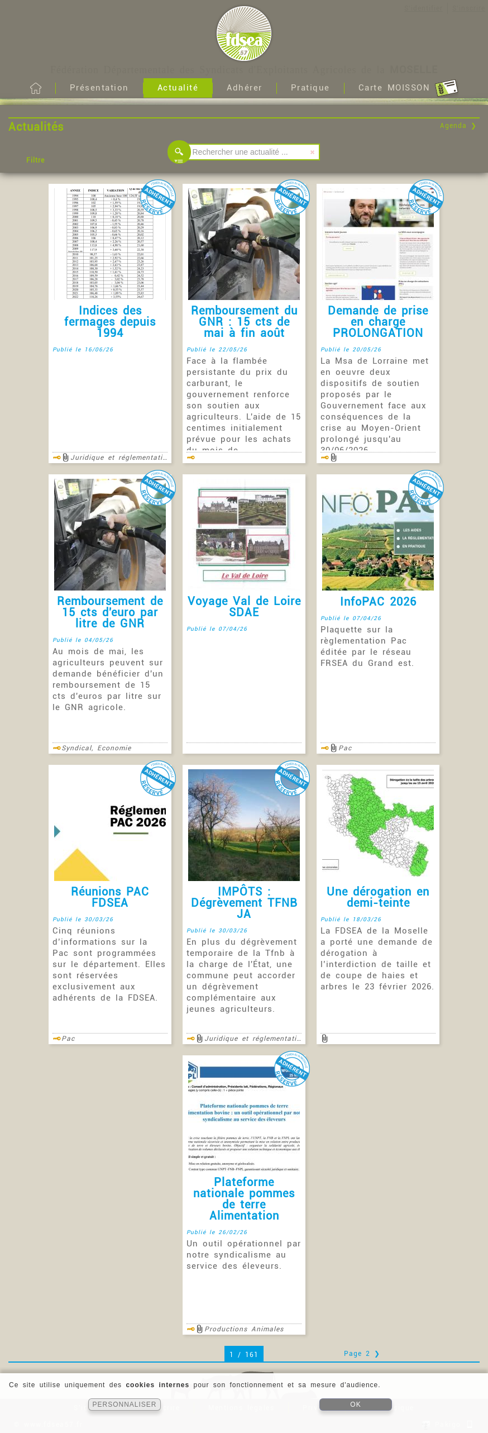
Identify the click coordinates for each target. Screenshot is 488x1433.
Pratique (310, 88)
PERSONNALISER (124, 1404)
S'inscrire (468, 8)
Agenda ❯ (458, 126)
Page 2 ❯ (362, 1354)
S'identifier (423, 8)
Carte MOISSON (408, 88)
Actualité (178, 88)
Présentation (99, 88)
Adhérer (244, 88)
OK (355, 1404)
